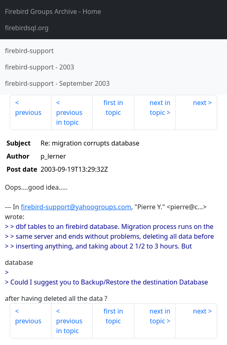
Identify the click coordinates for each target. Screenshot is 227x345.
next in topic (159, 107)
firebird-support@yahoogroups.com (76, 206)
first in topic (113, 107)
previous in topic (69, 117)
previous (28, 112)
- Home (53, 11)
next (200, 102)
